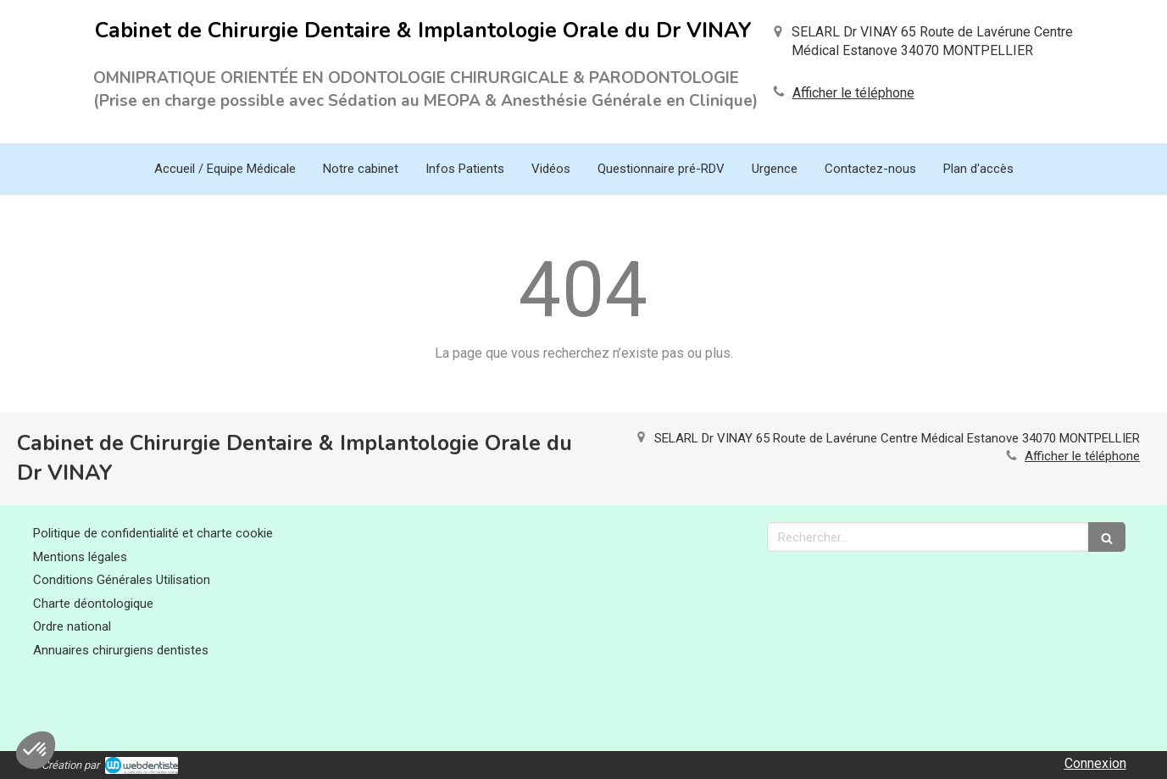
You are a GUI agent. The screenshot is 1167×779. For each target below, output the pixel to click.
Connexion (1095, 763)
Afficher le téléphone (853, 93)
